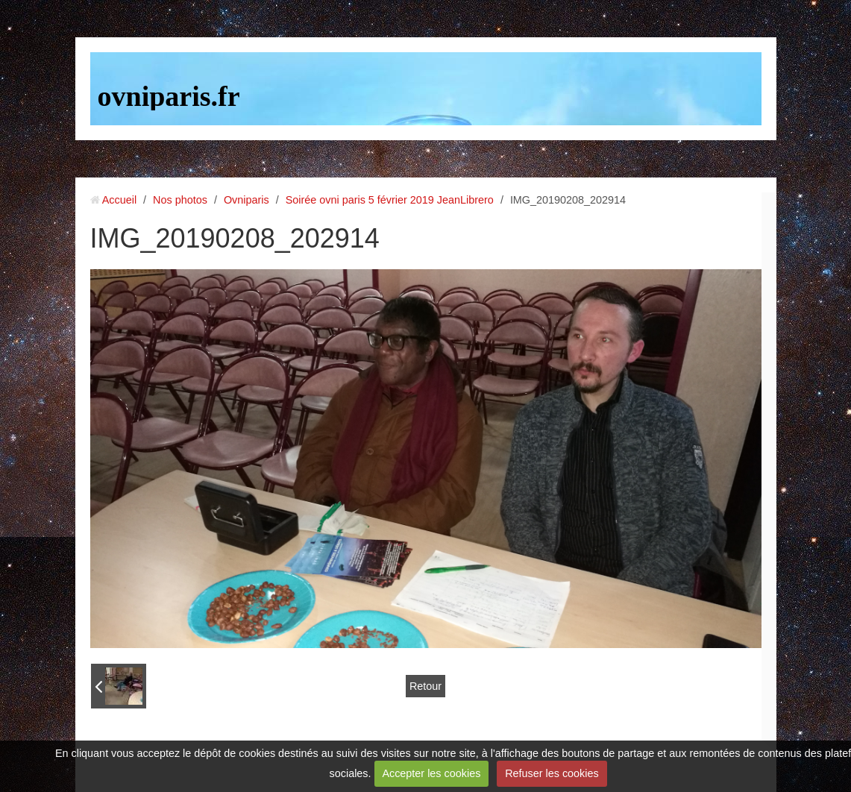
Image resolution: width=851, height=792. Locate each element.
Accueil (119, 200)
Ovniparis (246, 200)
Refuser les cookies (552, 773)
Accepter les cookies (431, 773)
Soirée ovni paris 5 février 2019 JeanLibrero (390, 200)
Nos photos (180, 200)
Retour (425, 686)
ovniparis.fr (169, 96)
